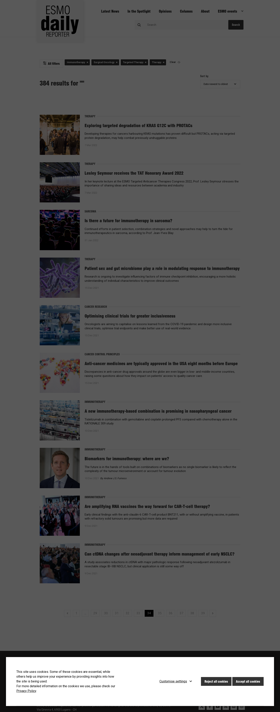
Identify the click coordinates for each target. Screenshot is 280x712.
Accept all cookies (248, 681)
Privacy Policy (26, 691)
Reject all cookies (216, 681)
